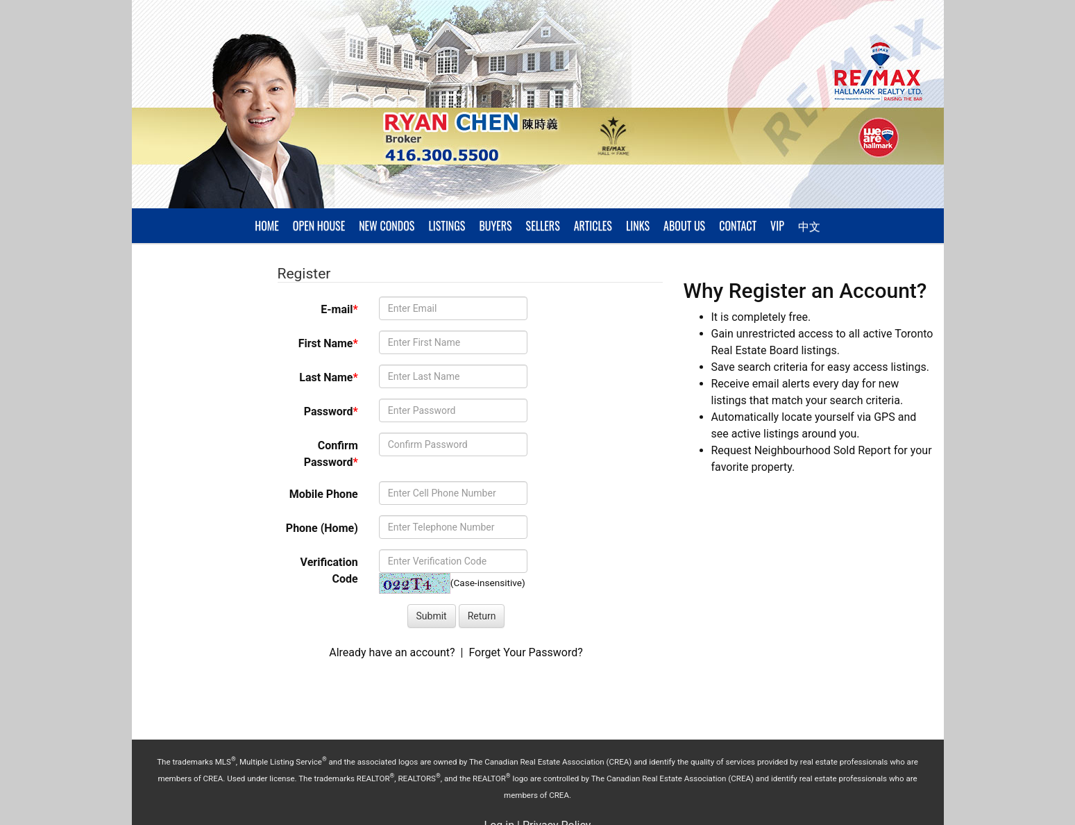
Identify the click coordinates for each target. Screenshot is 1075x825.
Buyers (495, 225)
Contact (737, 225)
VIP (777, 225)
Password (331, 411)
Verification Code (329, 570)
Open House (319, 225)
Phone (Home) (322, 528)
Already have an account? (392, 652)
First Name (328, 343)
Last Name (328, 377)
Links (638, 225)
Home (267, 225)
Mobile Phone (323, 494)
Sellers (543, 225)
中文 (809, 225)
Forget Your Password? (525, 652)
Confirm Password (331, 454)
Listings (446, 225)
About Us (684, 225)
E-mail (339, 309)
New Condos (386, 225)
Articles (593, 225)
